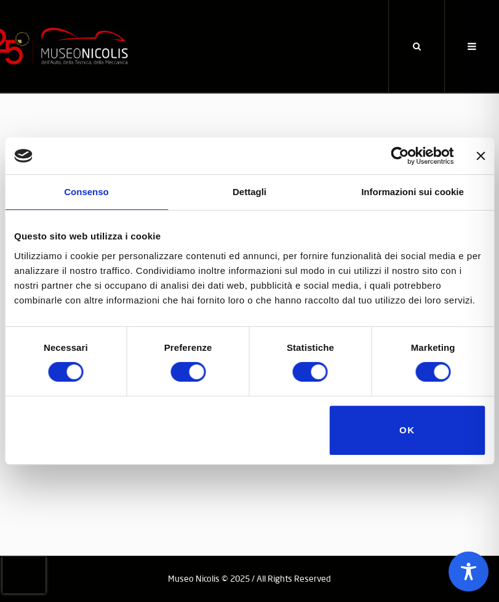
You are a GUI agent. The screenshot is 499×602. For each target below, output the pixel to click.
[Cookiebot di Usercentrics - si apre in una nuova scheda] (399, 155)
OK (407, 430)
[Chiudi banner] (480, 155)
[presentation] (24, 574)
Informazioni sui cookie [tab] (412, 192)
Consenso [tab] (86, 192)
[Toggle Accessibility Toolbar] (468, 571)
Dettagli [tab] (249, 192)
